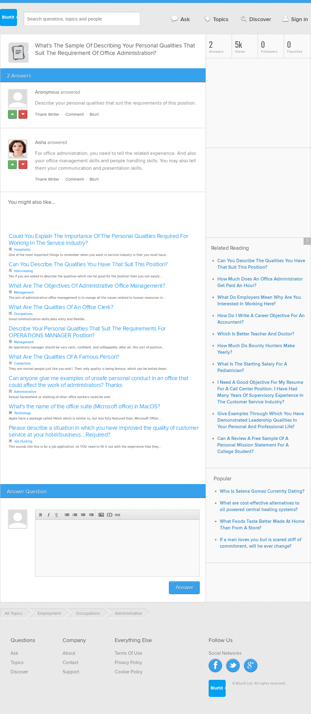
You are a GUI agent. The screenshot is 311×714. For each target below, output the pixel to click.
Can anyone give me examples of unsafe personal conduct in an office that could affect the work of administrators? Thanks (98, 382)
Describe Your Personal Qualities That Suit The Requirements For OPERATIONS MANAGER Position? (87, 332)
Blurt (94, 114)
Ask (180, 19)
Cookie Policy (128, 672)
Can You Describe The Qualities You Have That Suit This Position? (88, 264)
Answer (184, 588)
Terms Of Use (128, 653)
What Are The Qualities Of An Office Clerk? (61, 307)
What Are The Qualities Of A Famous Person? (64, 357)
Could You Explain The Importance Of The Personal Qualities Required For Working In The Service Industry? (98, 240)
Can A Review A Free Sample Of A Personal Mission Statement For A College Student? (253, 445)
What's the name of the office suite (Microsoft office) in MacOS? (84, 406)
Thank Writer (47, 114)
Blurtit (8, 18)
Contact (70, 662)
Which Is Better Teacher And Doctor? (255, 334)
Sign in (294, 19)
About (69, 653)
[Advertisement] (78, 221)
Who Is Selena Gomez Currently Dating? (262, 491)
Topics (216, 19)
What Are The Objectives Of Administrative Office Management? (87, 286)
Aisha (40, 142)
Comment (74, 114)
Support (71, 672)
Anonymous (47, 92)
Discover (255, 19)
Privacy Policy (128, 662)
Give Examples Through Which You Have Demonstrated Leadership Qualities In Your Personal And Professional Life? (260, 420)
